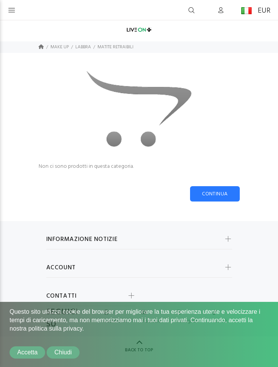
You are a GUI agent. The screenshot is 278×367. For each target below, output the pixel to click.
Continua (215, 194)
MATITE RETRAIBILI (115, 47)
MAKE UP (59, 47)
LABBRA (83, 47)
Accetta (27, 352)
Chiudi (63, 352)
